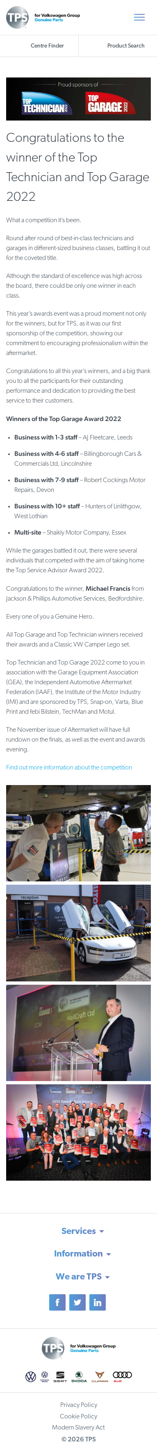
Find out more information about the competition (69, 768)
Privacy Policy (78, 1405)
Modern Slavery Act (78, 1428)
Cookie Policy (78, 1417)
